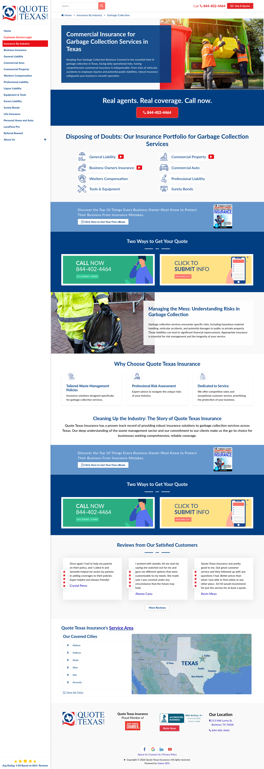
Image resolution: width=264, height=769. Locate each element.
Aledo (76, 651)
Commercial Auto (14, 59)
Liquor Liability (12, 84)
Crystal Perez (78, 584)
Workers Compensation (18, 72)
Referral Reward (13, 129)
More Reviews (157, 606)
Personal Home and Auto (19, 116)
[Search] (101, 6)
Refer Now (169, 727)
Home (66, 15)
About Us (142, 753)
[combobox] (79, 6)
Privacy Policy (169, 753)
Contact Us (155, 753)
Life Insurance (12, 110)
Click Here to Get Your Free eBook (103, 221)
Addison (113, 644)
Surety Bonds (12, 104)
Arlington (113, 666)
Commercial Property (16, 65)
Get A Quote (240, 5)
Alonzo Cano (143, 593)
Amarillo (77, 666)
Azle (111, 673)
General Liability (13, 53)
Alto (75, 659)
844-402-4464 (212, 6)
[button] (45, 136)
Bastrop (113, 681)
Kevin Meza (209, 593)
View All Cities (74, 691)
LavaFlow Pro (12, 123)
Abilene (76, 644)
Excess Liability (13, 97)
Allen (111, 651)
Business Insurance (15, 46)
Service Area (121, 627)
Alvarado (113, 659)
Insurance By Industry (89, 15)
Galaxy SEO (163, 762)
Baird (75, 681)
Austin (76, 673)
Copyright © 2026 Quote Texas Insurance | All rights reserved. (158, 758)
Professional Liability (16, 78)
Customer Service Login (18, 33)
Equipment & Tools (15, 91)
